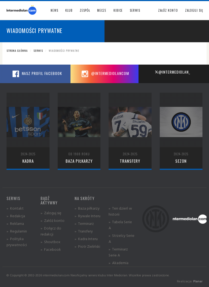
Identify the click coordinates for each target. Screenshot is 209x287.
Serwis (38, 51)
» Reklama (15, 223)
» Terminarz (84, 223)
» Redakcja (16, 216)
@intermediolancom (104, 74)
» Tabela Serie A (120, 225)
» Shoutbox (50, 241)
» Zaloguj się (51, 213)
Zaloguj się (194, 10)
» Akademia (118, 262)
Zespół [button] (85, 10)
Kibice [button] (118, 10)
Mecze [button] (101, 10)
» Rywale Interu (87, 216)
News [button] (54, 10)
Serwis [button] (135, 10)
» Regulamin (17, 231)
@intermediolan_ (172, 72)
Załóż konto (168, 10)
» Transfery (84, 231)
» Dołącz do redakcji (51, 231)
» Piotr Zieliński (87, 246)
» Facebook (51, 249)
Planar (197, 281)
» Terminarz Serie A (118, 252)
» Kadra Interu (86, 238)
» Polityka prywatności (17, 241)
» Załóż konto (52, 220)
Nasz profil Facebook (36, 74)
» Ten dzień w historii (120, 211)
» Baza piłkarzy (87, 208)
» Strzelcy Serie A (121, 238)
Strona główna (17, 51)
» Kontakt (15, 208)
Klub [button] (69, 10)
